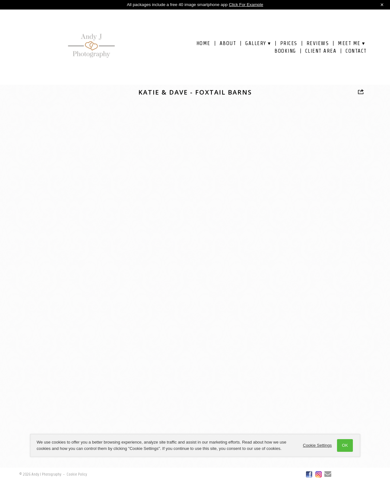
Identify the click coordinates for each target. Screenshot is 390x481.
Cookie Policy (77, 474)
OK (345, 445)
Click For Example (246, 4)
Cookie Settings (317, 445)
